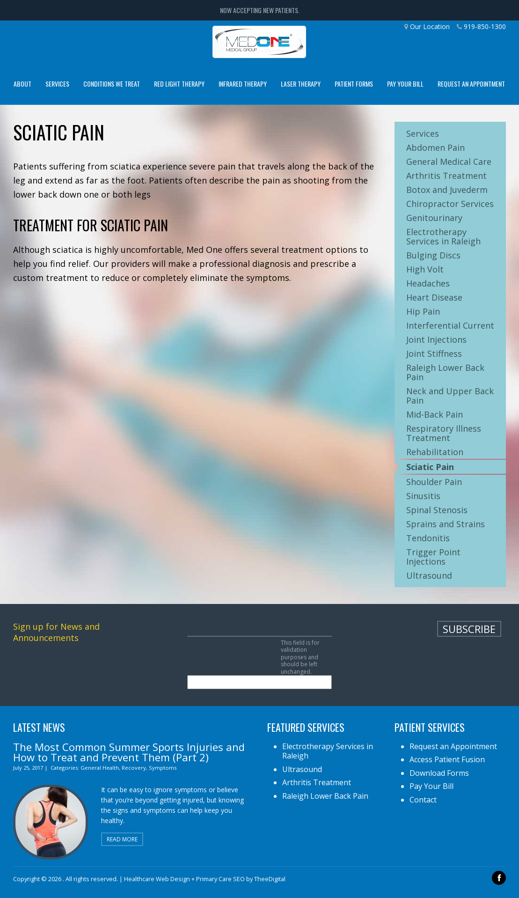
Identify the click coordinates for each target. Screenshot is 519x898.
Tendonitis (428, 538)
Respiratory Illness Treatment (443, 433)
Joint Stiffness (434, 353)
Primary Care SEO (220, 879)
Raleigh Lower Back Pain (445, 372)
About (22, 83)
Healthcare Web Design (157, 879)
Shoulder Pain (434, 481)
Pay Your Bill (405, 83)
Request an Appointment (471, 83)
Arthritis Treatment (446, 175)
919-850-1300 (485, 26)
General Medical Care (448, 161)
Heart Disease (434, 297)
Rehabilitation (434, 451)
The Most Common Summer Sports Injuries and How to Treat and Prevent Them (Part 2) (129, 752)
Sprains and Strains (445, 524)
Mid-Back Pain (434, 414)
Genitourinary (434, 217)
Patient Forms (354, 83)
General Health (99, 767)
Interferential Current (450, 325)
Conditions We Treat (111, 83)
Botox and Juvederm (447, 189)
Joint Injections (436, 339)
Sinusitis (423, 495)
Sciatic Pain (430, 466)
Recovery (134, 767)
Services (57, 83)
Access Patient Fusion (447, 759)
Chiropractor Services (450, 203)
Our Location (430, 26)
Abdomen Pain (435, 147)
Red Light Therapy (179, 83)
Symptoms (162, 767)
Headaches (428, 283)
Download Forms (439, 773)
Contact (423, 800)
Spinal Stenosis (437, 509)
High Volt (425, 269)
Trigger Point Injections (433, 556)
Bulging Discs (433, 255)
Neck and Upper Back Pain (450, 395)
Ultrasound (429, 575)
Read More (122, 839)
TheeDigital (269, 879)
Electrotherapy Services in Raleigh (443, 236)
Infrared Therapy (243, 83)
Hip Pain (423, 311)
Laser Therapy (301, 83)
